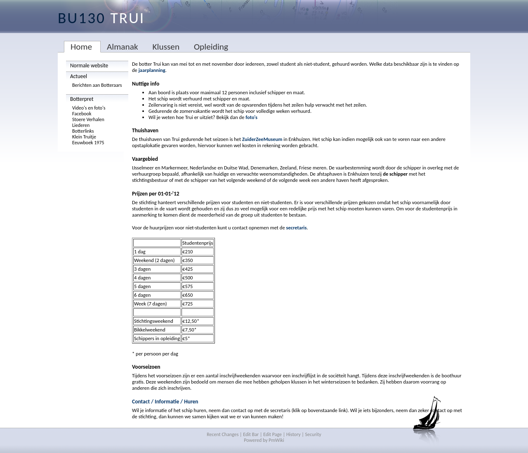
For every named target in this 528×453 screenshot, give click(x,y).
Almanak (122, 46)
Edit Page (272, 434)
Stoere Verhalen (88, 119)
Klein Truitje (84, 137)
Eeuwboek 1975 (88, 142)
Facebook (81, 114)
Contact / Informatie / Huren (165, 401)
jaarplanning (152, 70)
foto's (251, 117)
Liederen (81, 125)
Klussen (165, 46)
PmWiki (276, 440)
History (293, 434)
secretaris (296, 227)
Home (81, 46)
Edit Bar (251, 434)
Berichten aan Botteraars (97, 85)
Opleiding (211, 46)
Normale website (89, 65)
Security (313, 434)
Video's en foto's (89, 108)
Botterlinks (83, 131)
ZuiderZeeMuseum (262, 139)
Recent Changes (222, 434)
